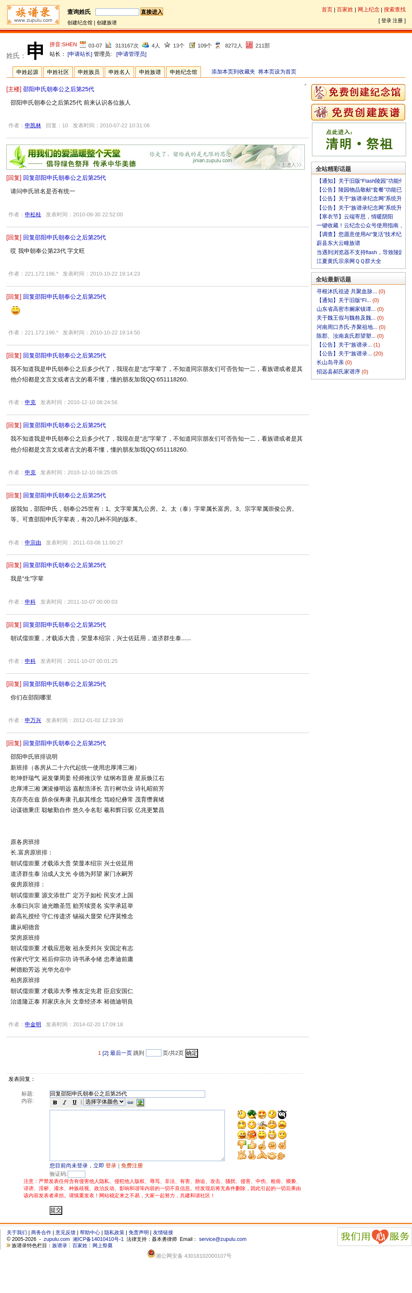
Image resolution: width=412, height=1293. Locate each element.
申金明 (33, 1024)
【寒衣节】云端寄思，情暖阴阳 (355, 216)
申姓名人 (119, 72)
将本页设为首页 (277, 71)
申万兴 (33, 720)
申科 (30, 602)
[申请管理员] (131, 54)
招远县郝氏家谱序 (339, 371)
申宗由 (33, 542)
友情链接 (163, 1243)
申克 (30, 402)
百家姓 (345, 9)
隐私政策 (114, 1243)
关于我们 (17, 1243)
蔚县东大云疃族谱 (338, 243)
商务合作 (41, 1243)
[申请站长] (80, 54)
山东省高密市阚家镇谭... (347, 309)
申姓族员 (89, 72)
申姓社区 (58, 72)
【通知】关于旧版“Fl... (344, 300)
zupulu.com (57, 1249)
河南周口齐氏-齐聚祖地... (348, 327)
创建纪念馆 (79, 23)
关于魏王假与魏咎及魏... (347, 318)
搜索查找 (395, 9)
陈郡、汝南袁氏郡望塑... (347, 336)
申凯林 (33, 125)
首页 (327, 9)
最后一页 (121, 1053)
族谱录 (59, 1256)
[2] (105, 1053)
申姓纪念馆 (183, 72)
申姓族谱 (150, 72)
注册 (398, 21)
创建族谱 (107, 23)
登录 (386, 21)
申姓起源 (27, 72)
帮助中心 (90, 1243)
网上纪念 (369, 9)
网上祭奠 (102, 1256)
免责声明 (139, 1243)
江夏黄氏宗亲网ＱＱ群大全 (349, 261)
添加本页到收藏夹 (233, 71)
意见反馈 (65, 1243)
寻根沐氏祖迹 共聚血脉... (348, 291)
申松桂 (33, 214)
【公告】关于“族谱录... (345, 345)
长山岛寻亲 (331, 362)
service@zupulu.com (222, 1249)
